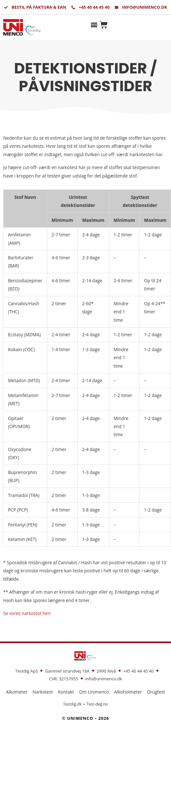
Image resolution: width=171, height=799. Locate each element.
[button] (94, 24)
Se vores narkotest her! (27, 613)
